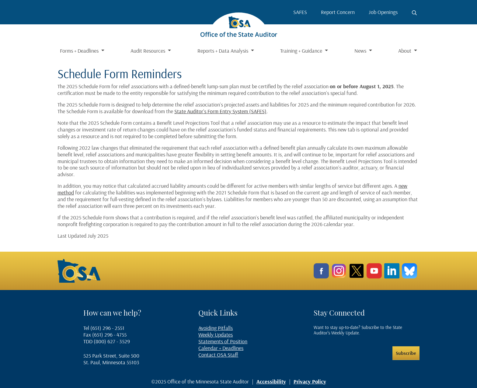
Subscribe (406, 353)
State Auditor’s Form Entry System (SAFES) (220, 111)
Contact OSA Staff (218, 354)
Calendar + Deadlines (220, 347)
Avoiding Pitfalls (215, 327)
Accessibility (271, 381)
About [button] (405, 50)
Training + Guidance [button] (301, 50)
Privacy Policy (310, 381)
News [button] (360, 50)
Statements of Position (222, 341)
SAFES (300, 12)
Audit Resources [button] (148, 50)
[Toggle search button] (414, 13)
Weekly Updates (215, 334)
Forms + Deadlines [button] (80, 50)
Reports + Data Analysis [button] (223, 50)
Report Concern (338, 12)
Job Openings (383, 12)
